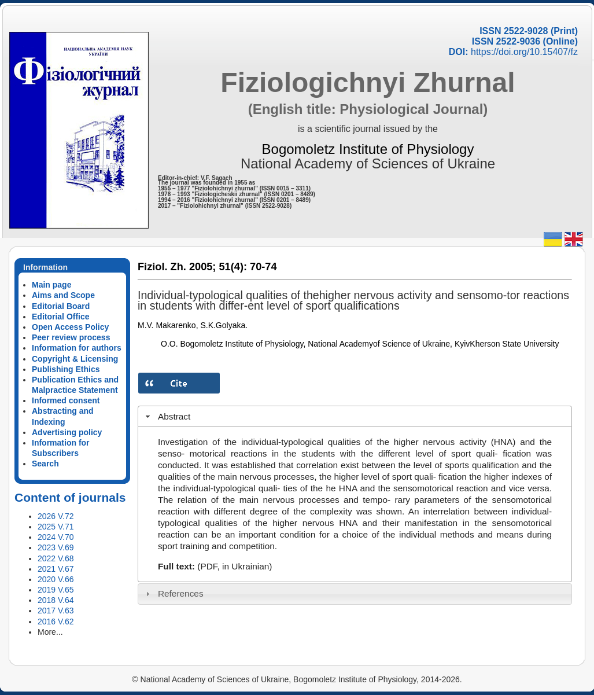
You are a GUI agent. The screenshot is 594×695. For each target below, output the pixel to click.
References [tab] (173, 593)
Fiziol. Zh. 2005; (177, 267)
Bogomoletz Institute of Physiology (368, 149)
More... (50, 632)
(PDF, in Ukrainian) (234, 566)
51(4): (233, 267)
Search (45, 463)
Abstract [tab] (167, 416)
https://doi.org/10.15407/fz (524, 52)
